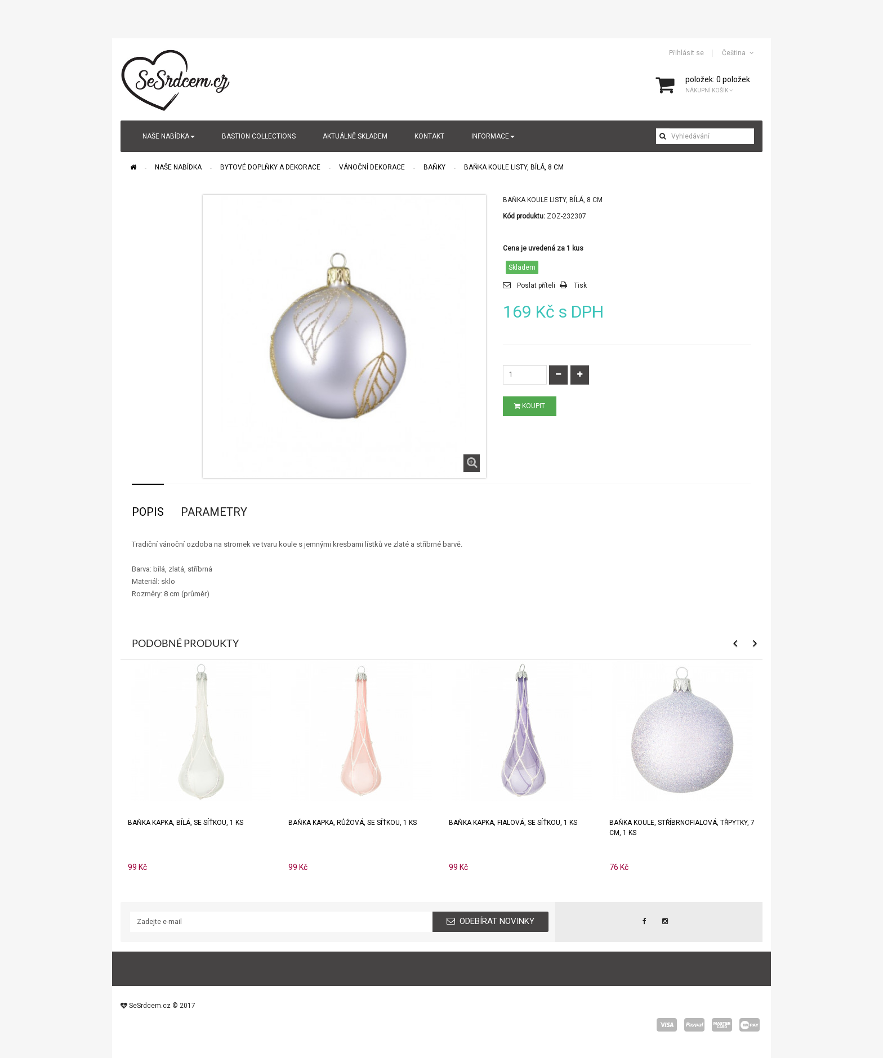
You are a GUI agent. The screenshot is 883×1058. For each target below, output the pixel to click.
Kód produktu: (524, 216)
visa (667, 1025)
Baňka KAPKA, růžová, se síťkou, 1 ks (352, 823)
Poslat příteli (536, 285)
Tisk (580, 285)
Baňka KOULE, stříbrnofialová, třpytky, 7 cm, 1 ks (682, 828)
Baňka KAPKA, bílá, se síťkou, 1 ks (185, 823)
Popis (148, 512)
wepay (749, 1025)
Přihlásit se (686, 53)
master (722, 1025)
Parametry (214, 512)
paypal (694, 1025)
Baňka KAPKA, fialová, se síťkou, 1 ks (513, 823)
